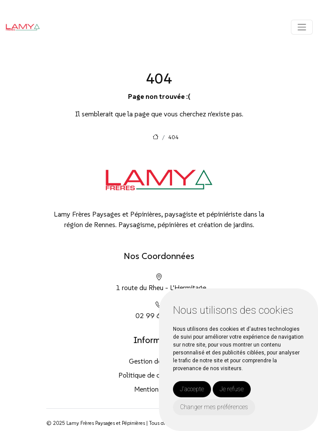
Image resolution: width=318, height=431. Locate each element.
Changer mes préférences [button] (214, 406)
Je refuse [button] (232, 388)
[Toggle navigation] (302, 27)
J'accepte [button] (192, 388)
